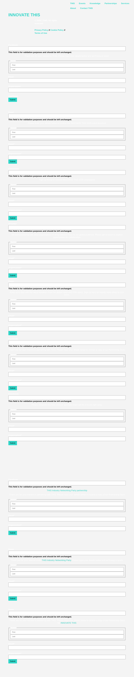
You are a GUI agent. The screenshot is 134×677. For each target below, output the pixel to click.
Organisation (14, 86)
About (73, 8)
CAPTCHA (13, 96)
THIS (72, 3)
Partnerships (111, 3)
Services (125, 3)
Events (82, 3)
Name (11, 549)
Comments (13, 169)
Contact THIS (86, 8)
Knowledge (95, 3)
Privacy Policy (41, 30)
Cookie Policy (57, 30)
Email (11, 77)
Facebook (13, 45)
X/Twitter (12, 224)
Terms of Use (41, 33)
